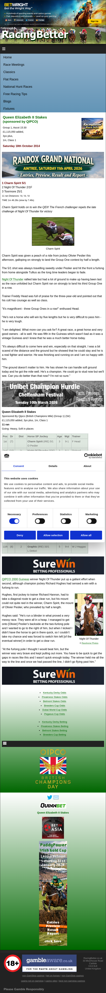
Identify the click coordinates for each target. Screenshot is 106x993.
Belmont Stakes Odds (54, 701)
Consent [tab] (18, 466)
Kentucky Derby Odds (54, 692)
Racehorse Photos (90, 643)
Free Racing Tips (15, 94)
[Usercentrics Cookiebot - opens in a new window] (86, 456)
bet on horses (53, 975)
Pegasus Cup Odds (54, 714)
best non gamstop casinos (72, 981)
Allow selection (53, 535)
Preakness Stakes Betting (54, 726)
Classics (9, 72)
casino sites (51, 981)
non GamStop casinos (33, 975)
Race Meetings (13, 64)
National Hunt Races (17, 86)
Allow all (86, 535)
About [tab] (87, 466)
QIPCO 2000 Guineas (15, 579)
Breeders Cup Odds (54, 705)
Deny (20, 535)
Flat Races (10, 79)
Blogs (7, 101)
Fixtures (9, 108)
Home (7, 57)
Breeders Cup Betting (54, 734)
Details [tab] (53, 466)
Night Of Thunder (12, 279)
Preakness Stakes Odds (54, 697)
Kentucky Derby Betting (54, 722)
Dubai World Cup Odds (54, 709)
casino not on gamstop (32, 981)
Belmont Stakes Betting (54, 730)
